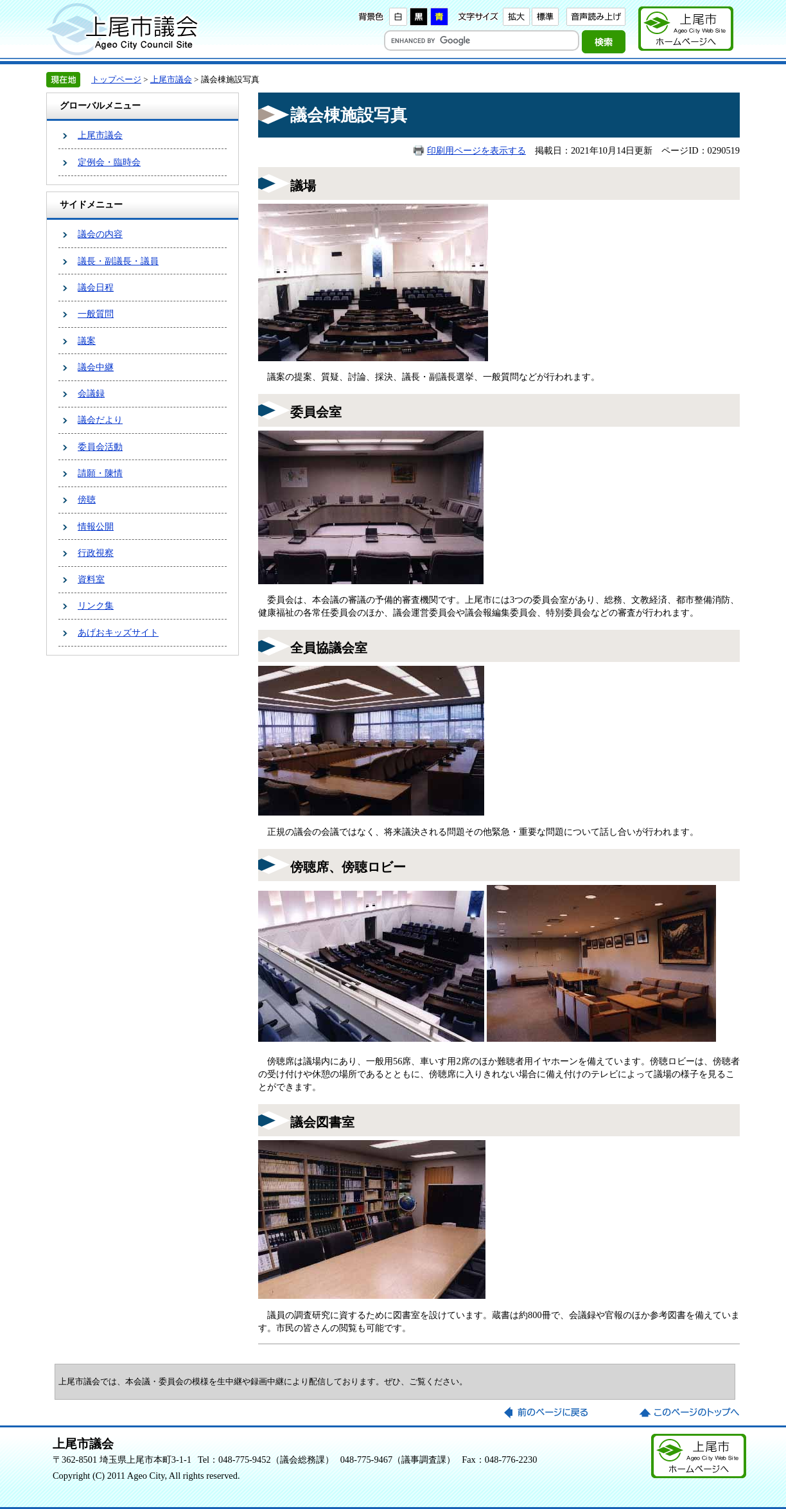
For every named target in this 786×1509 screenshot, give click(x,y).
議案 (87, 340)
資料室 (91, 579)
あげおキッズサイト (118, 632)
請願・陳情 (100, 473)
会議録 (91, 393)
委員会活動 (100, 447)
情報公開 (96, 526)
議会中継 (96, 367)
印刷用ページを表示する (476, 150)
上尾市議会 (171, 79)
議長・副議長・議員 (118, 261)
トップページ (116, 79)
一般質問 (96, 313)
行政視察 (96, 553)
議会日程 (96, 287)
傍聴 (87, 499)
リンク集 (96, 605)
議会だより (100, 420)
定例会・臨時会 (109, 162)
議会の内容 (100, 234)
